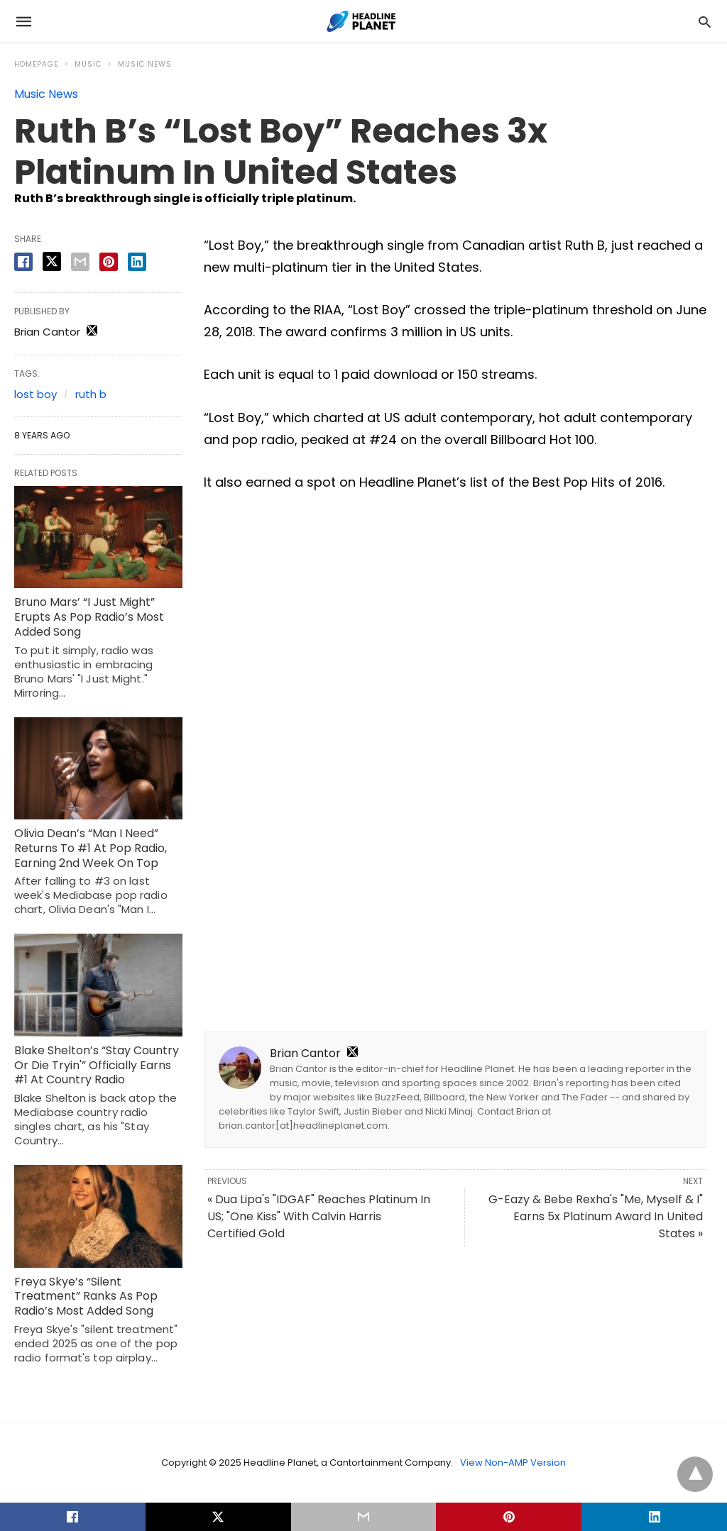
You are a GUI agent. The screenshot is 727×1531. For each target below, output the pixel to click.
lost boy (35, 394)
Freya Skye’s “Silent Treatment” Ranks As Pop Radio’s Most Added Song (86, 1296)
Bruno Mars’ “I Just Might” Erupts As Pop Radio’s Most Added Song (89, 617)
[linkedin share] (137, 262)
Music (88, 64)
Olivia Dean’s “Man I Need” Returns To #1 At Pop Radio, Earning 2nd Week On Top (90, 848)
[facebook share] (23, 262)
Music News (145, 64)
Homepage (36, 64)
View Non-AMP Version (513, 1462)
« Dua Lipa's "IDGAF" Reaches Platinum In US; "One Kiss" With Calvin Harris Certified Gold (318, 1216)
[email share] (80, 262)
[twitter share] (52, 261)
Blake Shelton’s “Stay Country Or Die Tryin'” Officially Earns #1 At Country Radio (96, 1065)
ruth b (90, 394)
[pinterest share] (108, 262)
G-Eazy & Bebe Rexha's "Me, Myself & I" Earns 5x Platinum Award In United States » (595, 1216)
